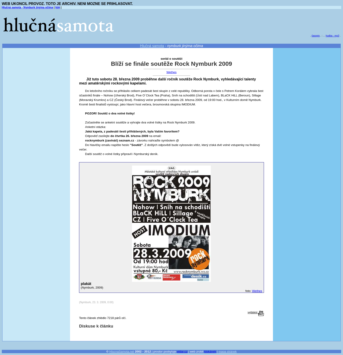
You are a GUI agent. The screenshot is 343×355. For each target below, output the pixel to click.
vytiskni (256, 312)
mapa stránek (227, 351)
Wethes (171, 72)
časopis (315, 35)
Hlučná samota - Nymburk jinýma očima (27, 7)
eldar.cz (182, 351)
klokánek (210, 351)
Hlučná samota (152, 46)
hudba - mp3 (332, 35)
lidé (57, 7)
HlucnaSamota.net (121, 351)
